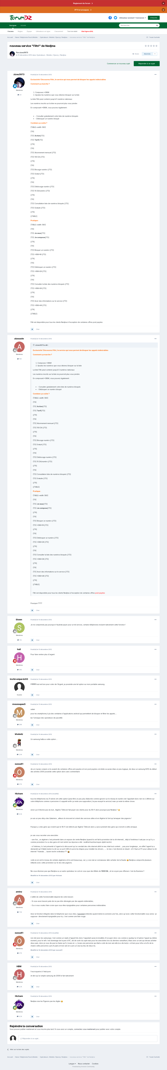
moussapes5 (19, 704)
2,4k (19, 754)
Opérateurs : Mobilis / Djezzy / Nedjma (51, 55)
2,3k (19, 987)
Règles (20, 31)
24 (19, 95)
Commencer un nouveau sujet (118, 64)
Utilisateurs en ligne (43, 31)
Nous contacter (84, 1064)
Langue (72, 1064)
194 (19, 359)
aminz (19, 891)
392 (19, 670)
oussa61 (19, 764)
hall (19, 649)
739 (19, 912)
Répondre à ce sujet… (30, 1038)
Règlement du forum (81, 3)
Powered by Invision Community (83, 1066)
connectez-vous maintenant (84, 1029)
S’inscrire (153, 18)
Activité (23, 25)
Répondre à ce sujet (147, 64)
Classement (58, 31)
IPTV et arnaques (82, 10)
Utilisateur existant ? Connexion (132, 18)
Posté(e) (41, 74)
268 (19, 724)
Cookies (95, 1064)
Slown (19, 619)
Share (135, 54)
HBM (19, 966)
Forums (11, 31)
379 (19, 784)
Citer (38, 329)
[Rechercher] (131, 25)
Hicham (19, 793)
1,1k (19, 640)
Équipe (29, 31)
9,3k (19, 814)
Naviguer (12, 26)
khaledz (19, 734)
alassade (19, 338)
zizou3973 (23, 52)
